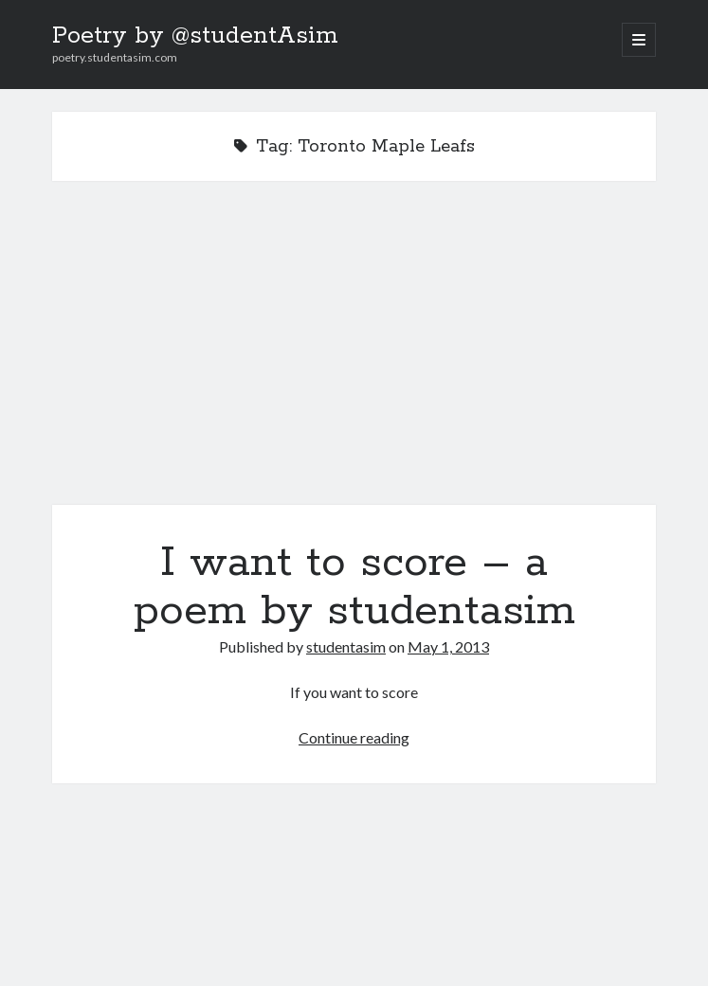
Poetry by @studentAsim (195, 36)
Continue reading (354, 737)
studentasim (346, 646)
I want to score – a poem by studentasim (353, 354)
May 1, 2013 (448, 646)
